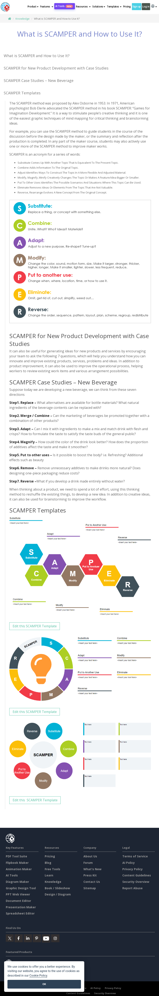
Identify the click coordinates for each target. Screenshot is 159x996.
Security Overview (135, 882)
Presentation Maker (21, 907)
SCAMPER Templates (22, 92)
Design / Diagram (58, 894)
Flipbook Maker (17, 863)
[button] (47, 6)
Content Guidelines (136, 875)
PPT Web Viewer (18, 894)
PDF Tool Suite (16, 856)
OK (44, 984)
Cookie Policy (38, 975)
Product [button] (33, 6)
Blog (48, 863)
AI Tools (64, 6)
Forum (88, 863)
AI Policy (128, 863)
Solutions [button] (98, 6)
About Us (90, 856)
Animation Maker (19, 869)
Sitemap (89, 888)
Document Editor (18, 901)
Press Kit (90, 875)
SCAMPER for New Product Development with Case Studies (56, 68)
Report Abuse (132, 888)
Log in (145, 6)
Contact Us (91, 882)
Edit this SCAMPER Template (35, 626)
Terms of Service (135, 856)
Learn (49, 875)
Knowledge (23, 18)
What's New (92, 869)
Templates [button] (114, 6)
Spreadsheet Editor (20, 913)
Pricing (127, 6)
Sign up (136, 6)
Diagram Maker (17, 882)
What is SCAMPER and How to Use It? (37, 55)
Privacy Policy (132, 869)
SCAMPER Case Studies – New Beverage (38, 80)
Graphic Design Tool (21, 888)
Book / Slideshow (57, 888)
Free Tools (52, 869)
